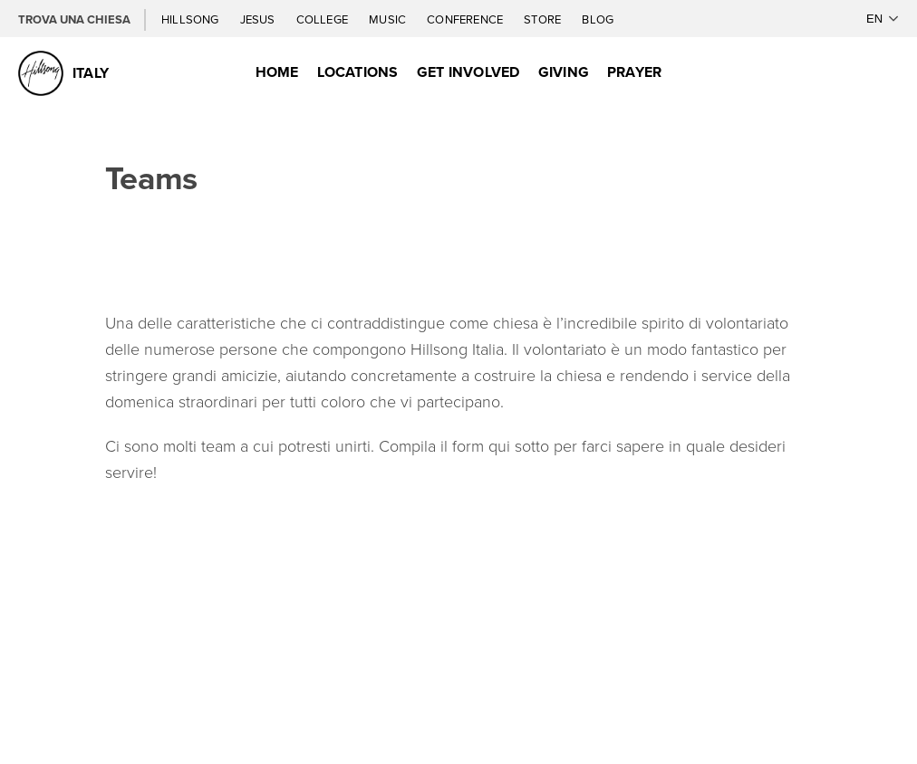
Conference (466, 19)
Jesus (259, 19)
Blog (597, 19)
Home (277, 72)
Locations (358, 72)
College (323, 19)
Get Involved (468, 72)
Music (389, 19)
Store (544, 19)
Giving (563, 72)
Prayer (634, 72)
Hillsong (191, 19)
